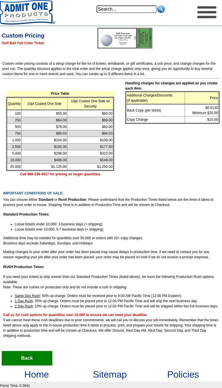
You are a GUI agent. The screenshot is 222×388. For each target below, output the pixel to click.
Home (36, 374)
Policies (183, 374)
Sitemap (110, 374)
